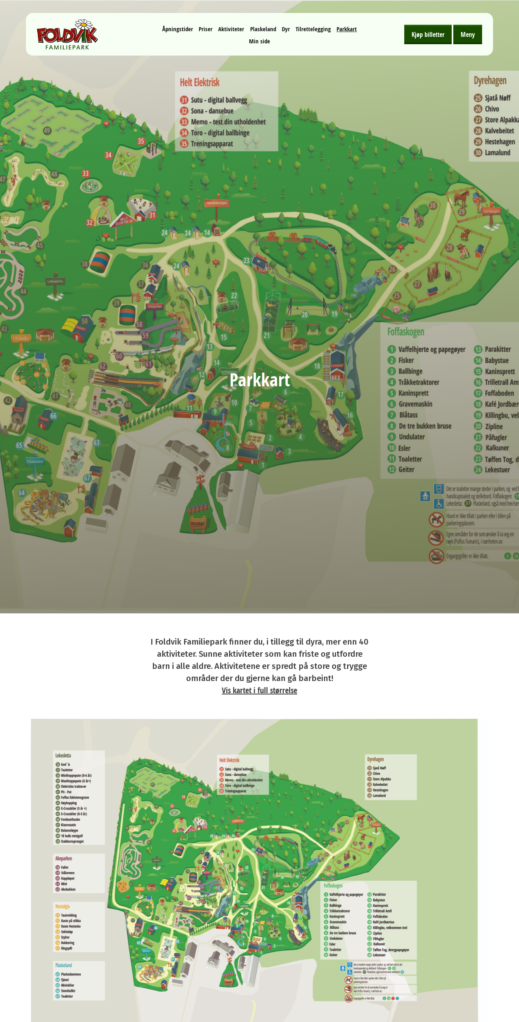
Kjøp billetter (428, 34)
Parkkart (347, 29)
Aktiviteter (231, 29)
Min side (259, 41)
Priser (205, 29)
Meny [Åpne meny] (468, 34)
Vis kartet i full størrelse (259, 690)
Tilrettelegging (313, 29)
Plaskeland (263, 29)
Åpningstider (177, 29)
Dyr (286, 29)
